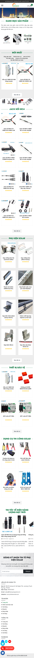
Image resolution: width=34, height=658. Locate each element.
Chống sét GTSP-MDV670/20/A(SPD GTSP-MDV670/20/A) (25, 388)
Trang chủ (5, 602)
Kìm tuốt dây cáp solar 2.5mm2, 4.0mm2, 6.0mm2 (25, 459)
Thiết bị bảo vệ (27, 42)
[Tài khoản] (28, 6)
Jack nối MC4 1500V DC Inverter (25, 216)
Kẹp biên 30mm (8, 345)
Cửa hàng (4, 607)
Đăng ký (28, 571)
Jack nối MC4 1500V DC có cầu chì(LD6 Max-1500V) (25, 130)
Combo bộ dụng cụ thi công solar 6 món (9, 459)
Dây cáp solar (7, 56)
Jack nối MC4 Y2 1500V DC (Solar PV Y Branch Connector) (8, 217)
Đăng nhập (5, 611)
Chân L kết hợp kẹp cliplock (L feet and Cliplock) (25, 317)
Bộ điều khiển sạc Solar (17, 60)
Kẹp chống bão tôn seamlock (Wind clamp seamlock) (8, 259)
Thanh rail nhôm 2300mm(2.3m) (8, 287)
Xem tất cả (17, 95)
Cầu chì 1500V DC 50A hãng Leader (9, 80)
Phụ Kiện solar (17, 43)
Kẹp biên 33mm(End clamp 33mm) (8, 316)
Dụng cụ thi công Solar (22, 58)
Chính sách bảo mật (7, 604)
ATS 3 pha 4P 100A (8, 416)
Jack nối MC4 (6, 43)
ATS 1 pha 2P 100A (25, 416)
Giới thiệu (4, 632)
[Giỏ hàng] (30, 6)
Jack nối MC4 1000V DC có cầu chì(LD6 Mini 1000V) (25, 159)
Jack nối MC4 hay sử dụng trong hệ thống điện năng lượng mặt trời (13, 535)
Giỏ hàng (4, 613)
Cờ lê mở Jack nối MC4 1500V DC (25, 488)
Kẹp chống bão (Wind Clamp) (25, 258)
